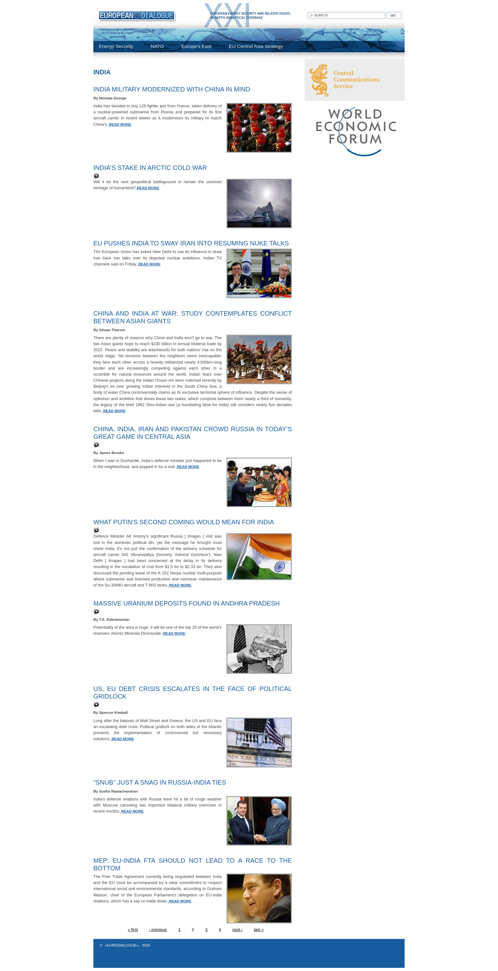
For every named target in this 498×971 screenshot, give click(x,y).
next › (237, 929)
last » (259, 929)
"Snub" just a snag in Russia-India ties (159, 782)
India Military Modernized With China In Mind (171, 89)
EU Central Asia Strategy (256, 46)
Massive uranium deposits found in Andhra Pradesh (186, 603)
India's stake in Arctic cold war (150, 167)
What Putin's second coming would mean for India (183, 522)
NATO (157, 46)
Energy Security (116, 46)
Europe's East (196, 46)
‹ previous (158, 929)
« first (133, 929)
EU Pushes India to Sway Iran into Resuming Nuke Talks (191, 243)
